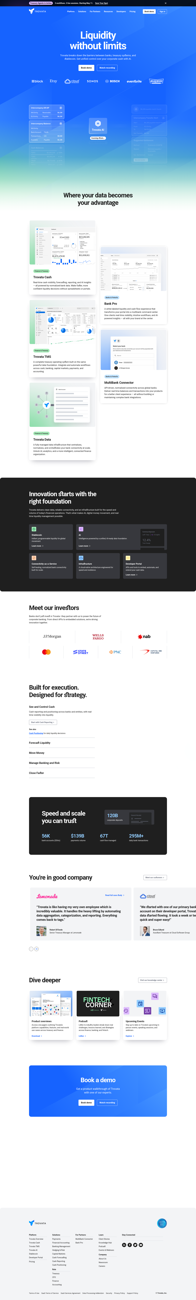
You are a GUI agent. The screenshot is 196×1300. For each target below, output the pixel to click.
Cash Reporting (58, 1261)
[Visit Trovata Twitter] (135, 1245)
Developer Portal (36, 1257)
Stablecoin (33, 1254)
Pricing (32, 1262)
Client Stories (104, 1239)
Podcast (102, 1246)
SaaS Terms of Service (50, 1293)
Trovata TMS (34, 1246)
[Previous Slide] (31, 949)
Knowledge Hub (105, 1243)
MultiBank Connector (84, 1239)
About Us (102, 1259)
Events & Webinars (106, 1250)
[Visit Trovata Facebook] (130, 1245)
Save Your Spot (101, 3)
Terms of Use (34, 1293)
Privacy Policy (119, 1293)
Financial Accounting (60, 1243)
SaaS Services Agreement (70, 1293)
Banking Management (61, 1246)
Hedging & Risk (58, 1250)
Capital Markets (58, 1254)
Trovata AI (33, 1250)
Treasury (55, 1273)
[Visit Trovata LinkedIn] (124, 1245)
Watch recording (107, 68)
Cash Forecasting (59, 1257)
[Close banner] (165, 3)
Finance (55, 1281)
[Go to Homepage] (37, 1223)
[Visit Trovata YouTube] (141, 1245)
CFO (54, 1277)
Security (109, 1293)
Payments (56, 1239)
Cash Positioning (36, 733)
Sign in (162, 11)
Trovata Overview (36, 1239)
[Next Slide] (36, 949)
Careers (102, 1266)
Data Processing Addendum (93, 1293)
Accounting (57, 1285)
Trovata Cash (34, 1243)
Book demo (149, 11)
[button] (71, 11)
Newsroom (103, 1262)
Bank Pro (79, 1243)
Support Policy (132, 1293)
